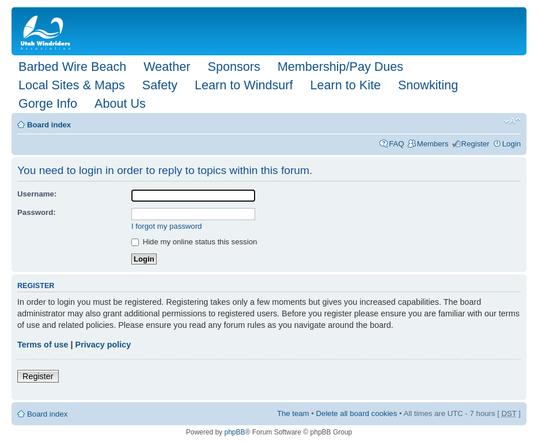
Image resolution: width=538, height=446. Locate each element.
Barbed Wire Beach (72, 66)
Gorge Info (47, 103)
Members (433, 143)
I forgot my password (166, 226)
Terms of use (43, 344)
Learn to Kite (345, 85)
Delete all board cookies (356, 413)
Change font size (512, 121)
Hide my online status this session (194, 241)
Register (475, 143)
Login (511, 143)
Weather (166, 66)
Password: (36, 212)
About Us (120, 103)
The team (293, 413)
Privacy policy (103, 344)
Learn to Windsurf (244, 85)
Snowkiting (428, 85)
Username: (36, 194)
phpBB (234, 432)
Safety (159, 85)
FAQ (396, 143)
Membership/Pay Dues (340, 66)
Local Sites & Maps (71, 85)
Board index (49, 124)
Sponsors (233, 66)
